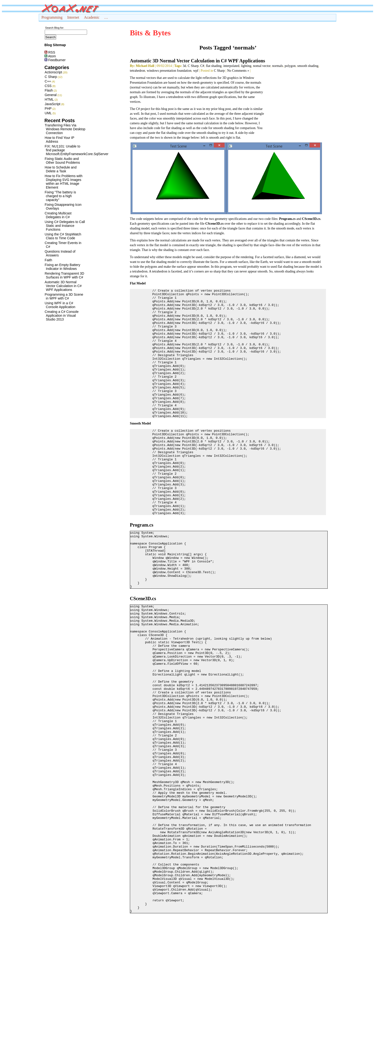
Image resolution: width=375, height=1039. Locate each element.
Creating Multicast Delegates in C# (58, 215)
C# (202, 66)
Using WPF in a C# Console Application (60, 305)
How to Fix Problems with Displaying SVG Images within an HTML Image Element (64, 181)
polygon (290, 66)
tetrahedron (137, 70)
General (51, 95)
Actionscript (53, 72)
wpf (196, 70)
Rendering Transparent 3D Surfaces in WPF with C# (64, 275)
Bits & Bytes (150, 32)
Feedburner (55, 60)
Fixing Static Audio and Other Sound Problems (62, 160)
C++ (48, 81)
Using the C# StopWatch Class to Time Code (63, 236)
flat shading (214, 66)
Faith (48, 260)
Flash (49, 90)
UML (48, 113)
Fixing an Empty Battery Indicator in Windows (62, 267)
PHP (48, 108)
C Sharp (51, 77)
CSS (48, 86)
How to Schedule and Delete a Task (61, 169)
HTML (49, 99)
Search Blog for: (54, 27)
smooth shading (307, 66)
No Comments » (238, 70)
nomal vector (261, 66)
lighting (246, 66)
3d (184, 66)
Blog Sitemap (55, 45)
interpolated (231, 66)
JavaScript (52, 104)
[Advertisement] (296, 105)
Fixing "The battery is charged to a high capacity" (60, 196)
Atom (50, 56)
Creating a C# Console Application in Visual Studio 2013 (62, 315)
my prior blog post (218, 109)
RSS (49, 52)
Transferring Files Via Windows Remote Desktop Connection (65, 129)
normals (277, 66)
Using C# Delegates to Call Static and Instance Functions (65, 225)
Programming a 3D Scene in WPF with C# (64, 296)
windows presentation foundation (169, 70)
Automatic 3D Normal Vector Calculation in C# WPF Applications (63, 286)
